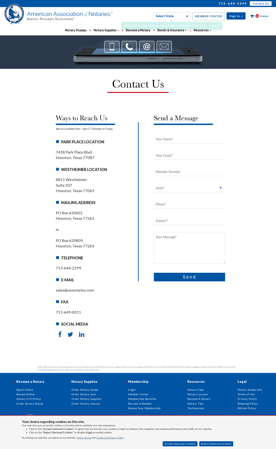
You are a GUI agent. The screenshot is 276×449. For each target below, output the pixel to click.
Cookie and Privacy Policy (110, 437)
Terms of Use (83, 437)
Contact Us (260, 3)
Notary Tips (195, 403)
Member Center (138, 394)
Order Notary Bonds (29, 403)
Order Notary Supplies (86, 398)
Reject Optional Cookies (216, 443)
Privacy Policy (247, 398)
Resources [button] (202, 30)
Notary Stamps (76, 30)
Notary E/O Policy (28, 398)
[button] (236, 16)
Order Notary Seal (83, 394)
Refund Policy (247, 408)
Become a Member (140, 403)
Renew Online (25, 394)
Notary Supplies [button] (106, 30)
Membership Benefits (142, 398)
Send (189, 277)
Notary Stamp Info (250, 389)
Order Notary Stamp (84, 389)
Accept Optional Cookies (180, 443)
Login (132, 389)
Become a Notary (138, 30)
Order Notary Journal (85, 403)
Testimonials (195, 408)
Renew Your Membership (144, 408)
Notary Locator (197, 394)
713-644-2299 (233, 3)
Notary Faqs (195, 389)
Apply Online (24, 389)
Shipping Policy (248, 403)
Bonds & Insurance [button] (172, 30)
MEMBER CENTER (208, 16)
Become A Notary (199, 398)
